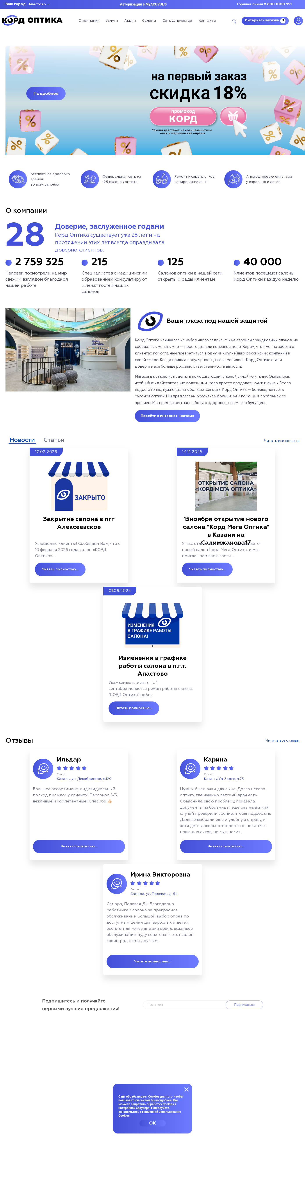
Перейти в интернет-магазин (167, 416)
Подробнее (46, 93)
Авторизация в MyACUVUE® (143, 4)
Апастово (37, 4)
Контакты (207, 21)
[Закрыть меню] (186, 1089)
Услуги (112, 21)
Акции (130, 21)
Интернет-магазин (265, 20)
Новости (22, 440)
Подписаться (246, 1005)
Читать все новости (282, 441)
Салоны (149, 21)
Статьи (53, 440)
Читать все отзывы (283, 740)
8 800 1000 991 (278, 4)
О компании (89, 21)
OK (152, 1123)
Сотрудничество (177, 21)
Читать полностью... (60, 569)
